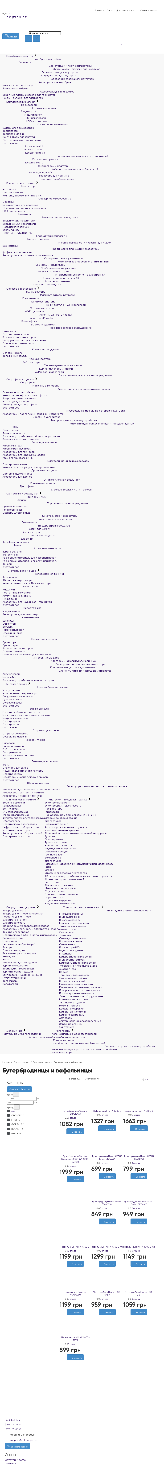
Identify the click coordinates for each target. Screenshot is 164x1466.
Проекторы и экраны (30, 639)
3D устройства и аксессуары (40, 515)
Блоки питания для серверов (20, 204)
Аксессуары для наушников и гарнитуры (27, 601)
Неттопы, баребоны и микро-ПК (22, 195)
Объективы (9, 623)
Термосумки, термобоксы (18, 968)
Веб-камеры (10, 245)
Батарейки (9, 677)
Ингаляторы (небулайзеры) (19, 944)
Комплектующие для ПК (19, 101)
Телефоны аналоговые (16, 542)
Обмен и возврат (149, 10)
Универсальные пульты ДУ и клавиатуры (27, 583)
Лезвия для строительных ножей (64, 879)
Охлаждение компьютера (36, 124)
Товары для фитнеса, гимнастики (23, 913)
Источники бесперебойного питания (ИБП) (56, 261)
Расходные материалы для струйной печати (30, 560)
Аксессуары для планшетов (38, 91)
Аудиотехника (21, 586)
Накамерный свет (13, 629)
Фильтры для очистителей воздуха (24, 817)
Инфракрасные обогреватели (21, 827)
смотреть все (11, 143)
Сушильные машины (15, 736)
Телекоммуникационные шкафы (42, 365)
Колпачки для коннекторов (19, 337)
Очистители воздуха (15, 811)
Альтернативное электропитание (80, 1020)
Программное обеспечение (38, 178)
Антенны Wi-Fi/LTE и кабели (38, 314)
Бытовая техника (15, 683)
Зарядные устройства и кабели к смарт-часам (31, 436)
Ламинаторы (20, 522)
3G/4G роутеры (24, 291)
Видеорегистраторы (72, 959)
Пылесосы (9, 742)
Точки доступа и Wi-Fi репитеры (44, 304)
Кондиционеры (12, 805)
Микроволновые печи (16, 718)
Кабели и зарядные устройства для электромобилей (84, 1049)
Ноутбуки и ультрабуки (32, 59)
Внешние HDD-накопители (19, 223)
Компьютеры (20, 186)
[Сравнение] (113, 30)
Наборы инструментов (58, 845)
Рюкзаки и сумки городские (19, 953)
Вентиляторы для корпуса (19, 136)
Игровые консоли (13, 445)
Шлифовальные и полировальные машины (70, 814)
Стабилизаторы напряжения (39, 268)
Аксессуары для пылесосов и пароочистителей (32, 789)
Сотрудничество (15, 1459)
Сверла (49, 869)
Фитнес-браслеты (14, 433)
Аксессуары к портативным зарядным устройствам (34, 413)
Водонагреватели (14, 802)
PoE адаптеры (21, 362)
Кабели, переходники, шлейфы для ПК (50, 169)
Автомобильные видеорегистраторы (74, 1033)
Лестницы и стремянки (59, 885)
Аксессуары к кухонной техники (22, 795)
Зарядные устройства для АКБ (41, 278)
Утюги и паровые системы (18, 755)
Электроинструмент (57, 802)
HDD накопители (25, 121)
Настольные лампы (70, 941)
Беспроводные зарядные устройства (50, 420)
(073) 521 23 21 (13, 1419)
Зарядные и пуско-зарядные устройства (103, 1046)
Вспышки (8, 626)
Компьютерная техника (19, 183)
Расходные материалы (32, 548)
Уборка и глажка (24, 739)
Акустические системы (17, 595)
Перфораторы (53, 808)
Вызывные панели (69, 919)
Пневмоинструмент (57, 823)
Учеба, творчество (27, 1037)
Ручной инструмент (57, 842)
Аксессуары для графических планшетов (28, 255)
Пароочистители (13, 746)
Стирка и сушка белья (31, 730)
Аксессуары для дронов (17, 476)
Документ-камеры (14, 651)
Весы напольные (13, 937)
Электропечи (11, 724)
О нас (110, 10)
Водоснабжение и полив (59, 903)
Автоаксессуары (62, 1052)
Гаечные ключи (54, 854)
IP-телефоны (20, 321)
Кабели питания (24, 152)
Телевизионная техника (33, 573)
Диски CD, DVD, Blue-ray (17, 232)
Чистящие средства (29, 535)
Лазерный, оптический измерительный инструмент (76, 833)
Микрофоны (10, 598)
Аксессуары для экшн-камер (20, 614)
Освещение (66, 932)
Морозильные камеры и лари (20, 693)
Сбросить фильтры (19, 1089)
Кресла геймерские (71, 1008)
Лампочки (65, 935)
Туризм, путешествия (15, 965)
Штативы (8, 620)
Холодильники (11, 690)
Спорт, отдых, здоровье (19, 907)
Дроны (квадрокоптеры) (17, 473)
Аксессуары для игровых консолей (24, 454)
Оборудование (54, 839)
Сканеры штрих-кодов (16, 512)
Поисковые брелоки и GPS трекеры (47, 489)
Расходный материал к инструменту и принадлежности (79, 863)
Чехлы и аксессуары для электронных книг (29, 467)
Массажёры (10, 941)
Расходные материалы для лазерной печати (30, 557)
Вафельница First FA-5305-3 (139, 1111)
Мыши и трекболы (26, 239)
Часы (10, 426)
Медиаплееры (11, 611)
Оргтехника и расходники (21, 493)
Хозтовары (65, 1017)
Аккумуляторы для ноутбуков (39, 75)
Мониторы (17, 214)
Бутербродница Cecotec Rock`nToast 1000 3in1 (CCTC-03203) (75, 1159)
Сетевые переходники (32, 284)
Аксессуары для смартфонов (20, 404)
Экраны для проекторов (18, 648)
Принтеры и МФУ (24, 496)
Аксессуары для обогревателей (22, 833)
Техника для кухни (26, 708)
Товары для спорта (14, 910)
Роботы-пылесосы (14, 749)
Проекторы (9, 642)
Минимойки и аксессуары (60, 888)
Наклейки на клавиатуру (18, 85)
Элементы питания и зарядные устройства (57, 670)
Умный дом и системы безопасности (105, 910)
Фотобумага (10, 554)
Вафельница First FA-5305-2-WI (107, 1247)
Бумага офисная (12, 551)
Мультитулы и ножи (14, 977)
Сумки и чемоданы (14, 950)
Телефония (18, 538)
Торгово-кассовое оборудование (45, 503)
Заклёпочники (53, 857)
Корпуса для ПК (23, 146)
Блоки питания (22, 149)
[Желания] (73, 1183)
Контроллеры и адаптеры (36, 165)
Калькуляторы (21, 532)
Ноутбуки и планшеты (18, 56)
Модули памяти (23, 114)
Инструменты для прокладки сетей (24, 340)
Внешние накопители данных (40, 217)
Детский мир (13, 1030)
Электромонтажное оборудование (81, 996)
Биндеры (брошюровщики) (36, 525)
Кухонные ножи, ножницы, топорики (80, 987)
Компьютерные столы (72, 1011)
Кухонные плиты (12, 699)
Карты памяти (11, 229)
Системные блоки (14, 192)
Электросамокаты (14, 922)
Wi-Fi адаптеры (23, 311)
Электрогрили (11, 721)
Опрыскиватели (54, 897)
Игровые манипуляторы (17, 448)
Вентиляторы (11, 808)
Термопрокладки (13, 133)
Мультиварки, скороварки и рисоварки (26, 715)
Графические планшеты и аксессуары (51, 248)
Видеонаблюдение (71, 950)
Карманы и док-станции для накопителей (55, 156)
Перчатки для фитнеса (17, 916)
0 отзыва (72, 1118)
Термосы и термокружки (74, 974)
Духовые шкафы (12, 702)
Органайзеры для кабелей (19, 392)
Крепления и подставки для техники (49, 667)
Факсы (12, 545)
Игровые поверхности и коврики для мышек (57, 242)
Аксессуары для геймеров (18, 451)
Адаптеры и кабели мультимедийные (49, 660)
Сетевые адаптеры (28, 308)
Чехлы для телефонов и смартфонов (25, 395)
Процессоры (20, 104)
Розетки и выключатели (73, 999)
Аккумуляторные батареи (36, 271)
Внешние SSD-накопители (19, 220)
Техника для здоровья (16, 931)
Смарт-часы (10, 430)
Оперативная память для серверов (24, 208)
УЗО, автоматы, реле (72, 1002)
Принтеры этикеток (15, 506)
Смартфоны (19, 382)
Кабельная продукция (31, 349)
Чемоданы (9, 956)
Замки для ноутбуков (15, 88)
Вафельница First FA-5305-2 (107, 1111)
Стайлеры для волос (15, 767)
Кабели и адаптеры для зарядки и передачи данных (68, 423)
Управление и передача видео (78, 965)
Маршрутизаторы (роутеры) (39, 294)
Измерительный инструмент (62, 830)
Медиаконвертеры (27, 358)
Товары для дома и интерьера (80, 907)
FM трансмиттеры (63, 1040)
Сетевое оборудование (20, 288)
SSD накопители (24, 117)
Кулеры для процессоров (18, 127)
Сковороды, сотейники (73, 978)
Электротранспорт (15, 919)
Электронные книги (15, 464)
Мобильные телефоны (31, 385)
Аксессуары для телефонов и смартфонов (56, 388)
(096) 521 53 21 (13, 1424)
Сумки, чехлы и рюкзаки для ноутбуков (51, 68)
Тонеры (7, 563)
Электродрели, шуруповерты (63, 805)
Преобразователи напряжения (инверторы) (78, 1043)
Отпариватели (12, 752)
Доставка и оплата (126, 10)
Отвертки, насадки (57, 851)
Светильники (67, 944)
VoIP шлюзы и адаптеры (33, 371)
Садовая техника (55, 891)
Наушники (9, 589)
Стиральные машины (15, 733)
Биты (48, 866)
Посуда (63, 971)
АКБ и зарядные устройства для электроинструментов (78, 876)
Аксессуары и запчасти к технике (23, 792)
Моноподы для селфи (16, 401)
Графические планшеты (17, 252)
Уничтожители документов (37, 519)
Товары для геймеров (30, 442)
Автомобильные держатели (68, 1037)
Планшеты (17, 62)
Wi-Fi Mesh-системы (29, 301)
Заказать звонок (17, 1446)
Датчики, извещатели (72, 926)
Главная (99, 10)
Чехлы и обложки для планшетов (23, 97)
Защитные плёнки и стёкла (19, 398)
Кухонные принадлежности (76, 984)
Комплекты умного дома (74, 923)
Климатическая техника (20, 799)
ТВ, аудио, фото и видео (20, 570)
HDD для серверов (14, 211)
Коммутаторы (21, 298)
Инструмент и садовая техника (66, 799)
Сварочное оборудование (61, 817)
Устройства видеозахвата (36, 281)
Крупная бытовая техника (36, 687)
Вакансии (10, 1463)
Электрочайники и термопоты (21, 712)
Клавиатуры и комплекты (35, 235)
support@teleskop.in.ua (24, 1440)
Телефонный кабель (15, 355)
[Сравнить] (77, 1183)
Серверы (8, 201)
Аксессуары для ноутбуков (37, 82)
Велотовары (10, 983)
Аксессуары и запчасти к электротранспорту (31, 928)
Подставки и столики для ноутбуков (48, 78)
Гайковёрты (52, 811)
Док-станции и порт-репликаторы (47, 65)
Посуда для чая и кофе (73, 981)
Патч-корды (10, 331)
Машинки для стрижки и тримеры (23, 770)
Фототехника (21, 617)
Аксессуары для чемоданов (20, 962)
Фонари (7, 947)
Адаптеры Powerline (28, 318)
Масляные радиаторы (16, 830)
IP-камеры (65, 953)
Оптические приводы (30, 159)
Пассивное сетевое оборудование (47, 327)
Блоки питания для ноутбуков (40, 72)
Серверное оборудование (37, 198)
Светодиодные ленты (72, 938)
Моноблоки (9, 189)
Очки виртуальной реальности (42, 479)
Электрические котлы (16, 836)
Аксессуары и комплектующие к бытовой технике (65, 786)
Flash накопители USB (16, 226)
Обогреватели (11, 820)
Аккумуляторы (11, 673)
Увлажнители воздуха (16, 814)
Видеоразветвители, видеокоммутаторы (54, 664)
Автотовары (61, 1030)
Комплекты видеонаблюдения (77, 962)
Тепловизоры (10, 980)
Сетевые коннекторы (16, 334)
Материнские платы (29, 108)
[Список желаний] (113, 27)
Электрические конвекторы (20, 823)
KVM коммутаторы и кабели (38, 368)
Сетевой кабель (12, 352)
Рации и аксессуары (29, 483)
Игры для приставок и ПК (18, 457)
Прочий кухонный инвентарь (76, 993)
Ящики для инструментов (60, 848)
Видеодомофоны (69, 916)
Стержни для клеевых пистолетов (66, 872)
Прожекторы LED (69, 947)
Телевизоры (10, 577)
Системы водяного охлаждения (22, 140)
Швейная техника (26, 783)
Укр (9, 13)
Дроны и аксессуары (30, 470)
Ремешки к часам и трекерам (21, 439)
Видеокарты (19, 111)
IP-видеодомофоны (71, 913)
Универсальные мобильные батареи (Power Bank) (64, 410)
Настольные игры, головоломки (22, 1033)
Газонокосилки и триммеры (61, 894)
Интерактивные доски (31, 657)
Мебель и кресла (69, 1005)
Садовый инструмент (58, 900)
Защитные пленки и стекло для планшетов (29, 94)
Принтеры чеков (12, 509)
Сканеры (15, 499)
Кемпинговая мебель (71, 1014)
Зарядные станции (70, 1023)
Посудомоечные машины (18, 696)
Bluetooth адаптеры (29, 324)
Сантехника (66, 1026)
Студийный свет (12, 632)
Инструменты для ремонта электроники (54, 274)
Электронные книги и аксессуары (46, 460)
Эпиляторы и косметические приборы (26, 776)
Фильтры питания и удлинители (43, 258)
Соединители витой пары (18, 343)
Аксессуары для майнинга (36, 175)
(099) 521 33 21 (13, 1429)
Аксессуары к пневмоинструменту (66, 827)
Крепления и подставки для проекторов (27, 654)
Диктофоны (18, 486)
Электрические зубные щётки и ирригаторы (30, 934)
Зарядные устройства (31, 416)
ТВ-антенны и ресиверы (17, 580)
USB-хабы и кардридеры (34, 264)
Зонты (6, 959)
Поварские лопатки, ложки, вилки (79, 990)
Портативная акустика (17, 592)
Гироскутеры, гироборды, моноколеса (26, 925)
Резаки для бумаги (26, 528)
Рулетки (50, 836)
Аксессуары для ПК (28, 172)
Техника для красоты (30, 761)
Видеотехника (22, 607)
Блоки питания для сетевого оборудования (57, 375)
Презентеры (10, 645)
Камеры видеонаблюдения (75, 956)
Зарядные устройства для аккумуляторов (28, 680)
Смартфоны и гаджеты (19, 379)
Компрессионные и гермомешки (22, 974)
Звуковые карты (23, 162)
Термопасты (10, 130)
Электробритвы (12, 773)
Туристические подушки (18, 971)
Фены (6, 764)
